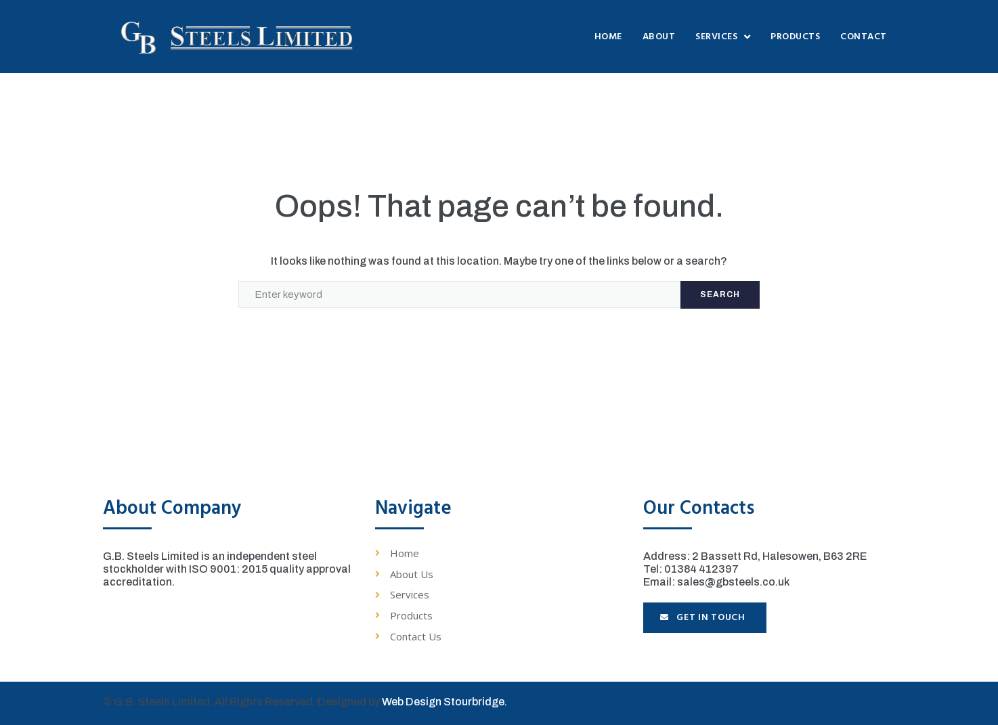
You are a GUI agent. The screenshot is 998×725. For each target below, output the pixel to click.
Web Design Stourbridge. (444, 701)
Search (720, 294)
